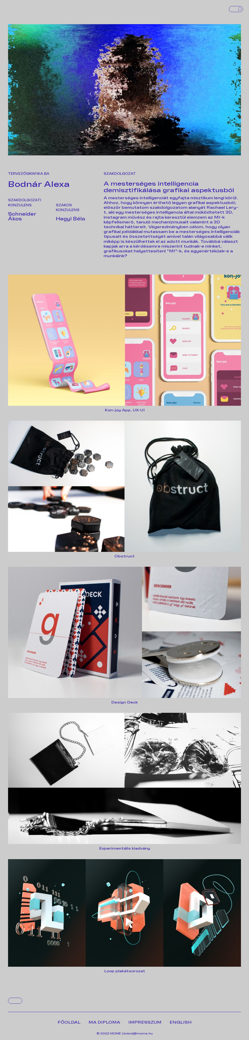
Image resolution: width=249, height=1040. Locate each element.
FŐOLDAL (69, 1022)
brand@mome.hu (138, 1033)
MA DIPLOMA (104, 1022)
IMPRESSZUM (144, 1022)
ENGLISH (181, 1022)
